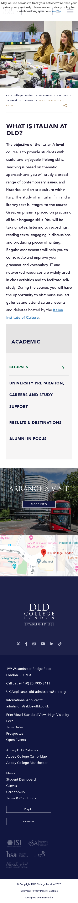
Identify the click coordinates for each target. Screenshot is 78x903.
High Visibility (58, 714)
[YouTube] (43, 644)
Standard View (35, 714)
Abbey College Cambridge (26, 756)
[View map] (39, 555)
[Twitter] (18, 644)
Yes (54, 11)
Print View (13, 714)
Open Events (16, 740)
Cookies (53, 891)
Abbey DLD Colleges (22, 750)
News (10, 773)
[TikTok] (60, 644)
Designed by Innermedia (39, 897)
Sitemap (25, 891)
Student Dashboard (21, 779)
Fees (9, 721)
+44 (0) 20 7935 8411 (34, 683)
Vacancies (28, 821)
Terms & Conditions (21, 798)
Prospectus (14, 733)
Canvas (11, 785)
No (59, 11)
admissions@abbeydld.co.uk (27, 706)
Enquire (28, 809)
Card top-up (15, 792)
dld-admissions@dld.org (47, 691)
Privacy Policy (39, 891)
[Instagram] (34, 644)
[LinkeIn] (51, 644)
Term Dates (14, 727)
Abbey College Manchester (27, 763)
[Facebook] (26, 644)
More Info (39, 504)
